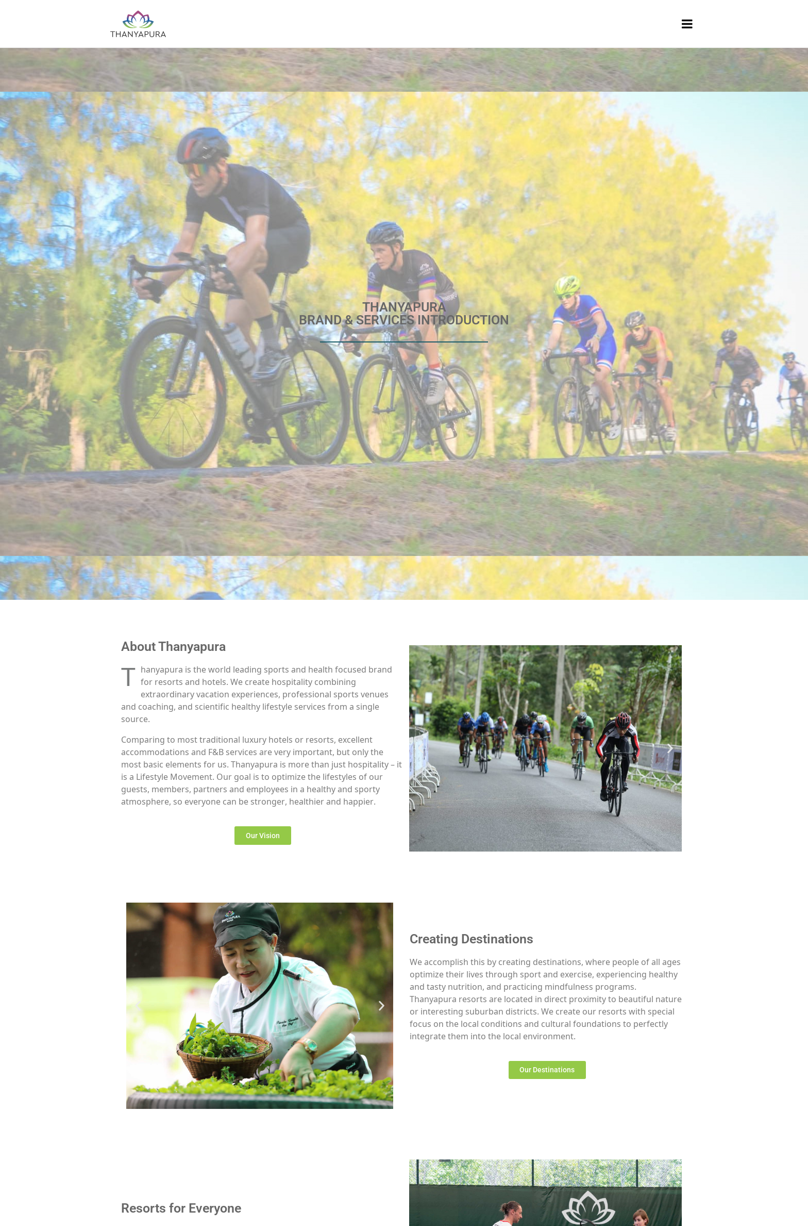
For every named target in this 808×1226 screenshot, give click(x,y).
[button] (420, 748)
